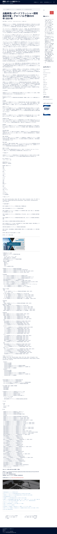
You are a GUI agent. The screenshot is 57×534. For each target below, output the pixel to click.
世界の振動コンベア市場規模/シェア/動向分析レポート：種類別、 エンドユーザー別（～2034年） (17, 506)
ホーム (4, 9)
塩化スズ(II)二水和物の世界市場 (8, 509)
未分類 (44, 81)
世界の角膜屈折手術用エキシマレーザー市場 (9, 496)
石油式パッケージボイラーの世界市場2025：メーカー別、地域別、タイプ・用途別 (11, 517)
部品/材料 (44, 94)
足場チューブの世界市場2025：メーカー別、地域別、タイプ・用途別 (13, 503)
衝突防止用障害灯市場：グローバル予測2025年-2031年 (49, 61)
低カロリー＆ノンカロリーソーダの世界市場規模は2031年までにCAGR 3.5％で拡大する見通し (17, 493)
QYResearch (45, 74)
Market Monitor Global (17, 21)
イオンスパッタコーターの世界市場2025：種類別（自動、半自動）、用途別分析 (31, 517)
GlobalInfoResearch (46, 69)
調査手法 (41, 2)
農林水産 (44, 92)
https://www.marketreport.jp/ (48, 99)
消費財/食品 (45, 84)
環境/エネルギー (46, 87)
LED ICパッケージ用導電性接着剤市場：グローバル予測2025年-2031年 (49, 41)
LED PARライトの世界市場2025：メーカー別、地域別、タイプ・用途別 (49, 44)
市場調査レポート (36, 2)
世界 (25, 21)
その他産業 (23, 21)
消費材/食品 (45, 82)
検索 (44, 10)
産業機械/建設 (45, 89)
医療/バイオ (45, 79)
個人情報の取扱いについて (48, 2)
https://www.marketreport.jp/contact (18, 477)
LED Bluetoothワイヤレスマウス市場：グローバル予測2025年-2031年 (49, 37)
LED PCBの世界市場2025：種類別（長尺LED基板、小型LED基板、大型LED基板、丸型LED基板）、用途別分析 (49, 54)
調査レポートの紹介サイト (11, 1)
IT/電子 (44, 71)
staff (6, 21)
